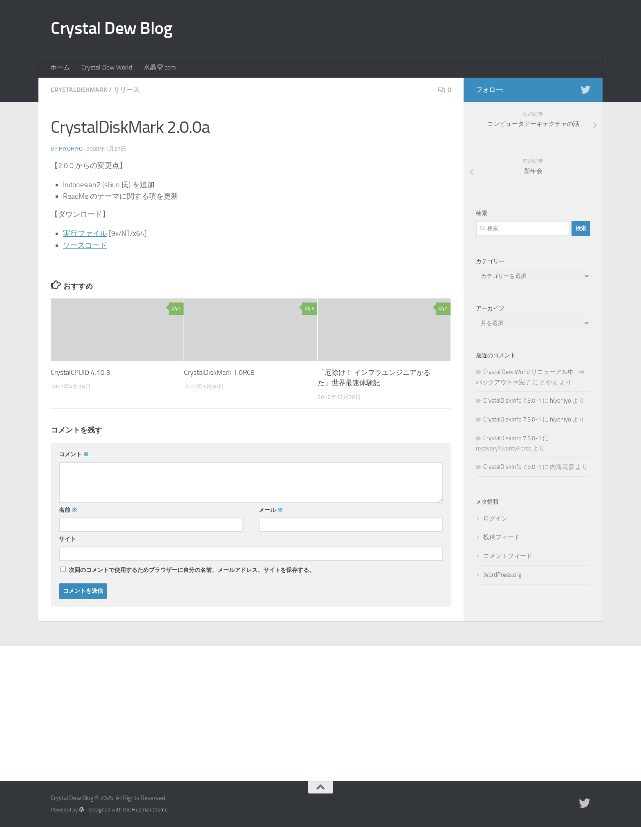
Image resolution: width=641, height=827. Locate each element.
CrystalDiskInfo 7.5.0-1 (512, 400)
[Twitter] (585, 89)
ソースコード (85, 245)
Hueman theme (150, 810)
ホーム (60, 67)
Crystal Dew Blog (111, 28)
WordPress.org (502, 574)
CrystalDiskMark (79, 90)
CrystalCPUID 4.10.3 (80, 372)
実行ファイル (85, 233)
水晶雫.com (159, 67)
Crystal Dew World (106, 67)
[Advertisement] (320, 707)
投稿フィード (501, 537)
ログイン (495, 518)
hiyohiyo (71, 149)
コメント (74, 454)
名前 (68, 510)
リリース (126, 90)
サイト (67, 539)
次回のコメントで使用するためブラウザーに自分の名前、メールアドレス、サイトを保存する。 (192, 570)
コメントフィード (507, 556)
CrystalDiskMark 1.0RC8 (219, 372)
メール (271, 510)
